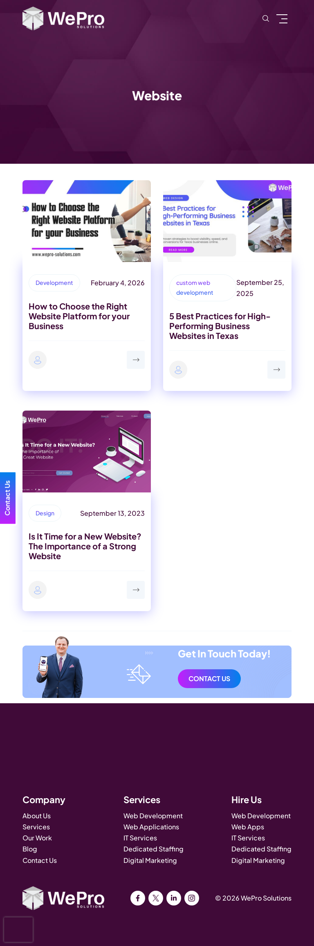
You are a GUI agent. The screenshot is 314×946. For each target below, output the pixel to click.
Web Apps (247, 826)
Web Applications (151, 826)
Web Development (153, 815)
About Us (36, 815)
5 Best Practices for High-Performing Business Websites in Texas (220, 326)
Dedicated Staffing (153, 848)
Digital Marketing (150, 860)
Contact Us (209, 678)
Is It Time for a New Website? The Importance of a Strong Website (85, 546)
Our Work (37, 837)
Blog (29, 848)
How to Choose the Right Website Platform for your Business (79, 316)
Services (36, 826)
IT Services (140, 837)
